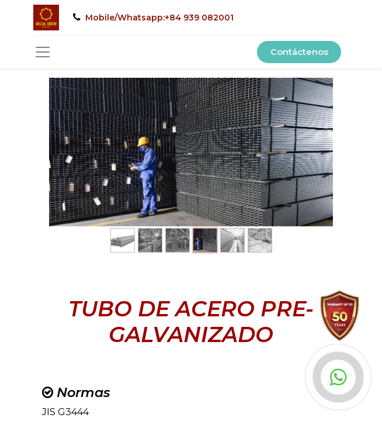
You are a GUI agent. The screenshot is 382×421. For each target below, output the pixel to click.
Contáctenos (299, 51)
